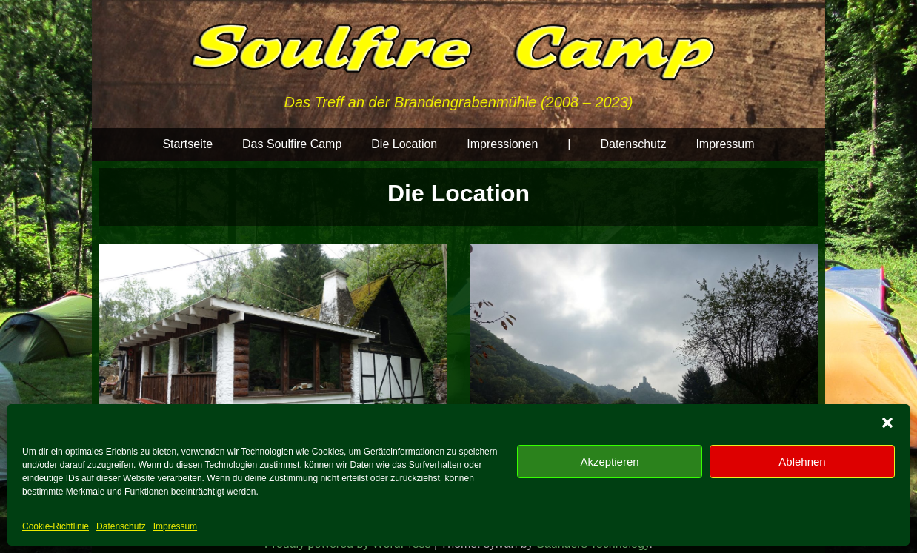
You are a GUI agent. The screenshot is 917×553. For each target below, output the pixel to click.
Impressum (175, 526)
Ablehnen (801, 461)
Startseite (187, 144)
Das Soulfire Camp (291, 144)
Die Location (404, 144)
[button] (887, 422)
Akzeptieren (609, 461)
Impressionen (502, 144)
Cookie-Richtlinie (55, 526)
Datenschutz (121, 526)
